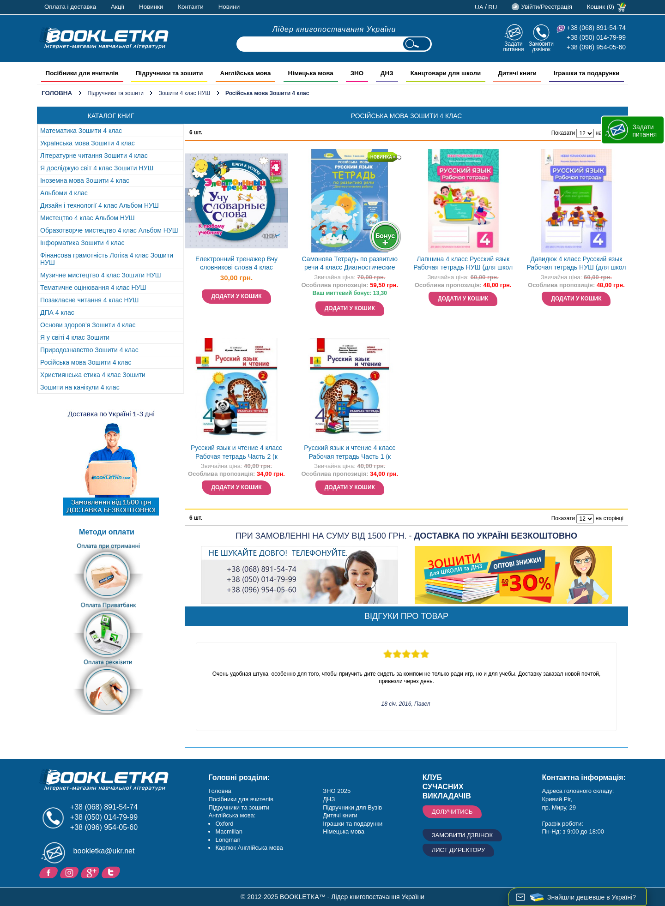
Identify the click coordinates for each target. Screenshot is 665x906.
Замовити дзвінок (541, 46)
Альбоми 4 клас (64, 193)
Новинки (151, 6)
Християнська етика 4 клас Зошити (92, 374)
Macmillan (228, 831)
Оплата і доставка (70, 6)
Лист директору (458, 849)
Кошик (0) (600, 6)
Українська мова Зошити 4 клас (87, 143)
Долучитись (452, 811)
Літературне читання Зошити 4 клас (94, 155)
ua (479, 7)
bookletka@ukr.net (104, 851)
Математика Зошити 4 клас (81, 130)
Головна (57, 93)
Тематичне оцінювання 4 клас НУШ (93, 287)
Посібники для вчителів (240, 799)
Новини (229, 6)
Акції (117, 6)
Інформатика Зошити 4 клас (82, 242)
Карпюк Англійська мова (249, 847)
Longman (227, 839)
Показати (563, 133)
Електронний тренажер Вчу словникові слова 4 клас (236, 263)
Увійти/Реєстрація (546, 6)
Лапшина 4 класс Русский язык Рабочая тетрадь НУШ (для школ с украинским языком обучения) (463, 264)
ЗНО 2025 (337, 790)
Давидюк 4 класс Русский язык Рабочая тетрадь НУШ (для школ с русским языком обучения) (576, 264)
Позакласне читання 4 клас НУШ (89, 300)
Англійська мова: (231, 815)
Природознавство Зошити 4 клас (89, 350)
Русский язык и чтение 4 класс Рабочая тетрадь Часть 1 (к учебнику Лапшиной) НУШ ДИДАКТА (349, 453)
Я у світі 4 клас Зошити (74, 337)
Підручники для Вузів (352, 807)
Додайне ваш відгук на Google (91, 871)
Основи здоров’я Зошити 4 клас (88, 325)
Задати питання (513, 46)
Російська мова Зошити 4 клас (86, 362)
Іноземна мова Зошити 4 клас (84, 180)
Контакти (190, 6)
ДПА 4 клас (57, 312)
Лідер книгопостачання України (334, 29)
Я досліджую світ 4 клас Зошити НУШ (96, 168)
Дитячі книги (340, 815)
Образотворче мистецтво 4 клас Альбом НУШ (109, 230)
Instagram (70, 871)
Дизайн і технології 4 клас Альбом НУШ (99, 205)
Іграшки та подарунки (352, 823)
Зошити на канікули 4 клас (80, 387)
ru (492, 7)
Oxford (224, 823)
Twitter (112, 871)
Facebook (49, 871)
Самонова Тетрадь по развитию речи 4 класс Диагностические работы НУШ (350, 264)
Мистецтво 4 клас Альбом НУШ (87, 218)
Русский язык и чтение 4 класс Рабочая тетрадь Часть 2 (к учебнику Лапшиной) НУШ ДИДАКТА (236, 453)
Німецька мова (343, 831)
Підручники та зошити (115, 93)
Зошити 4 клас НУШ (184, 93)
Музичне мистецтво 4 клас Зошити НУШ (100, 275)
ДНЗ (329, 799)
